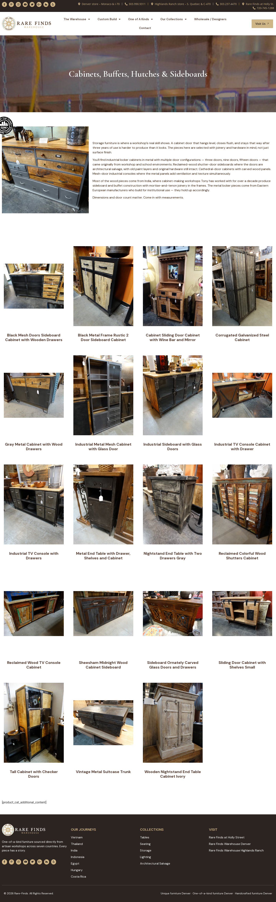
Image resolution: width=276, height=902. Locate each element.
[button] (244, 23)
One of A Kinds (140, 19)
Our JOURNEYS (83, 829)
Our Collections (173, 19)
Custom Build (109, 19)
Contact (145, 28)
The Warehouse (77, 19)
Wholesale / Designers (210, 19)
